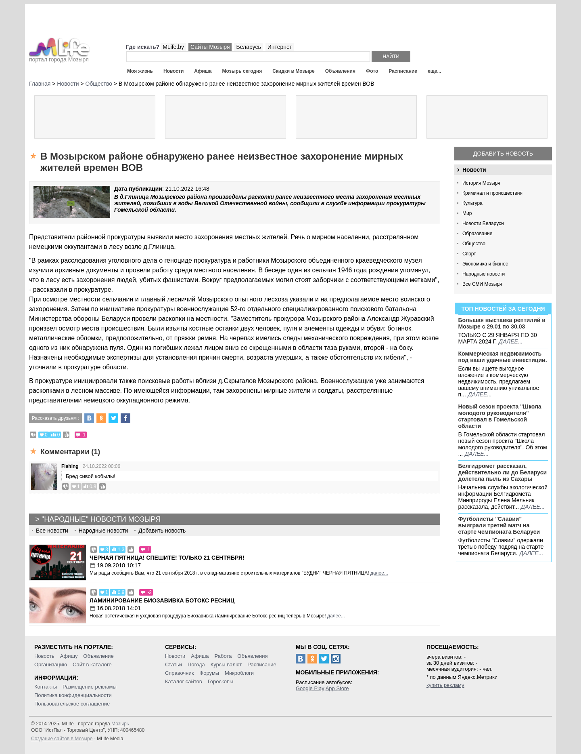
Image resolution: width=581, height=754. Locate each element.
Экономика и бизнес (485, 264)
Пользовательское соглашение (72, 704)
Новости (173, 71)
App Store (337, 688)
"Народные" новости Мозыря (101, 519)
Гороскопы (221, 681)
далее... (510, 341)
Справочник (179, 673)
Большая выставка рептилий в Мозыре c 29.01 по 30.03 (501, 323)
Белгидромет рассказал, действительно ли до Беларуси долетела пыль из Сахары (502, 472)
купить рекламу (445, 685)
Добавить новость (503, 153)
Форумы (209, 673)
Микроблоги (239, 673)
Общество (473, 243)
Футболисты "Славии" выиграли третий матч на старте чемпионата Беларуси (499, 525)
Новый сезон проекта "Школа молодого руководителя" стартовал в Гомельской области (499, 416)
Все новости (52, 530)
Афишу (69, 656)
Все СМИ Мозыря (482, 284)
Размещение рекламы (90, 687)
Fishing (70, 466)
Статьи (173, 664)
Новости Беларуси (483, 223)
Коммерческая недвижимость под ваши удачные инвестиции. (502, 356)
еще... (434, 71)
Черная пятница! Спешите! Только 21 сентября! (167, 557)
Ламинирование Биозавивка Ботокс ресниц (162, 600)
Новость (44, 656)
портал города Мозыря (59, 57)
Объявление (98, 656)
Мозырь (120, 724)
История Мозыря (481, 183)
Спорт (469, 254)
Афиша (202, 71)
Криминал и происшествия (492, 193)
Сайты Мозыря (210, 47)
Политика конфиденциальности (73, 695)
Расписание (403, 71)
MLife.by (173, 47)
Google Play (310, 688)
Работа (223, 656)
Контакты (45, 687)
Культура (472, 203)
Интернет (280, 47)
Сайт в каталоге (92, 664)
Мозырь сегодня (242, 71)
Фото (372, 71)
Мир (467, 213)
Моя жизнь (140, 71)
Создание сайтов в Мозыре (61, 738)
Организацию (50, 664)
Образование (477, 233)
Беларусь (248, 47)
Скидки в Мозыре (293, 71)
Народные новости (483, 274)
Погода (196, 664)
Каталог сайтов (183, 681)
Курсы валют (226, 664)
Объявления (340, 71)
